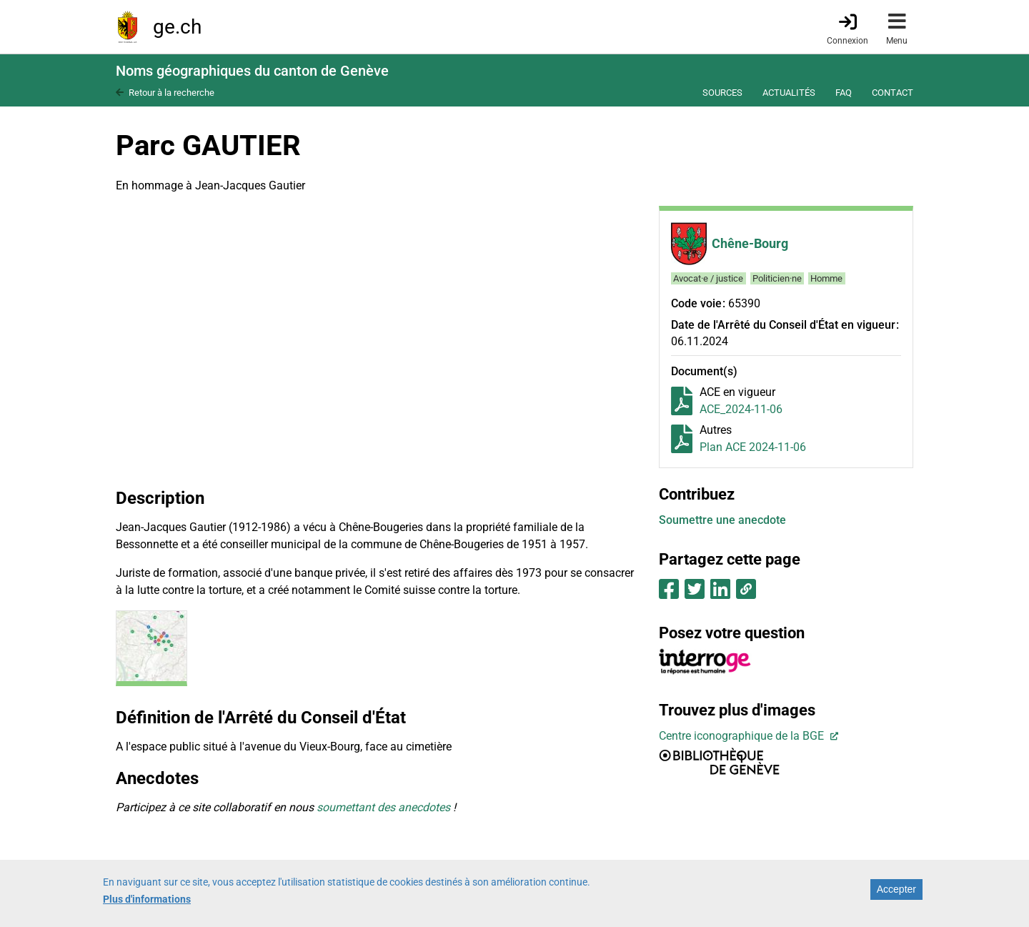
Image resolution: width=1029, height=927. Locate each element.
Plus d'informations (147, 899)
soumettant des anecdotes (383, 807)
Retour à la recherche (171, 92)
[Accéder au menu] (897, 26)
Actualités (788, 92)
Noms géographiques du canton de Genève (252, 70)
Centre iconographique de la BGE (743, 736)
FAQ (843, 92)
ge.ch (177, 27)
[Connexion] (847, 28)
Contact (892, 92)
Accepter (896, 889)
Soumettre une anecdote (722, 520)
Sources (722, 92)
